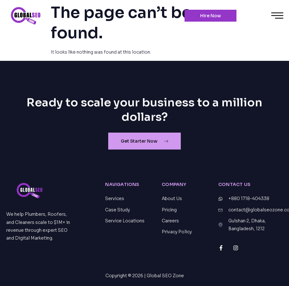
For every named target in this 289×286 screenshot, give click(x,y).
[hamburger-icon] (277, 16)
